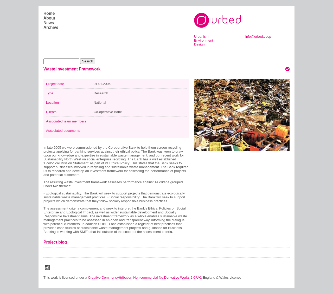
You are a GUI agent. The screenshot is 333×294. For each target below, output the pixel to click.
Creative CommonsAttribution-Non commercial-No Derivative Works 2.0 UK (144, 277)
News (48, 23)
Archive (50, 27)
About (49, 18)
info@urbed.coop (258, 36)
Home (49, 13)
